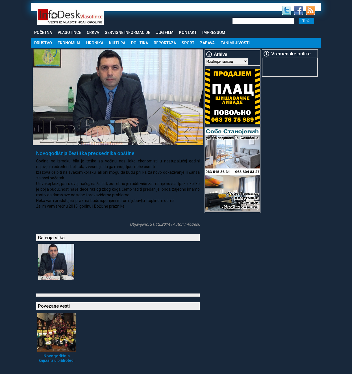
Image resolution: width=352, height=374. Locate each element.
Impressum (213, 32)
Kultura (117, 43)
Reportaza (165, 43)
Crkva (93, 32)
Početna (43, 32)
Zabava (207, 43)
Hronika (94, 43)
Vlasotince (69, 32)
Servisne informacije (127, 32)
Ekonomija (69, 43)
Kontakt (188, 32)
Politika (139, 43)
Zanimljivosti (235, 43)
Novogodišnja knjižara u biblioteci (57, 358)
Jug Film (164, 32)
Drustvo (43, 43)
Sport (188, 43)
